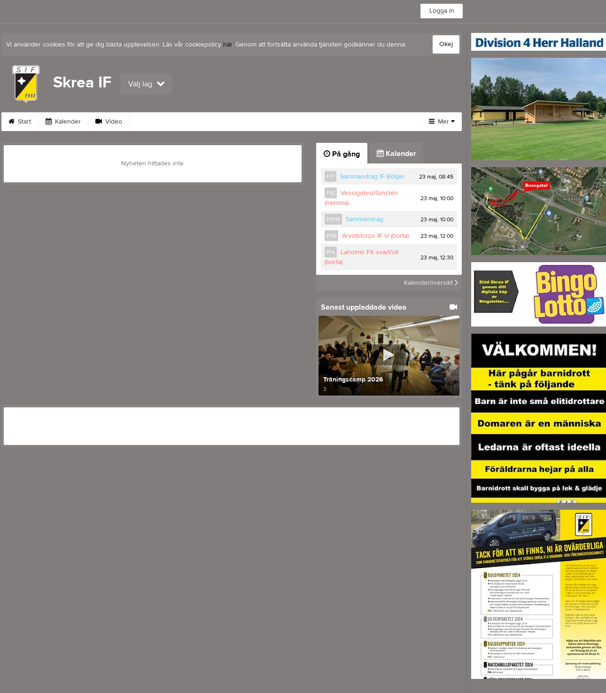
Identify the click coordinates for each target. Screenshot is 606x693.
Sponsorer (157, 121)
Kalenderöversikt (431, 283)
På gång (342, 154)
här (227, 44)
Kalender (63, 121)
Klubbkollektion (359, 121)
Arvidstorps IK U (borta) (375, 236)
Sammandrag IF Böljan (372, 176)
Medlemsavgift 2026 (284, 121)
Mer (442, 121)
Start (19, 121)
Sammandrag (364, 219)
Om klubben (214, 121)
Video (108, 121)
